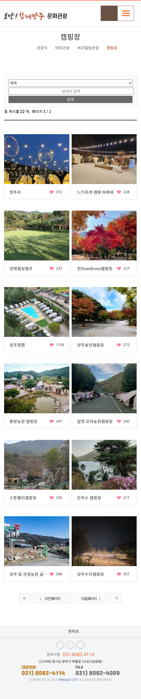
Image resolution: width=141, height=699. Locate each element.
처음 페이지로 (24, 598)
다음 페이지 (92, 599)
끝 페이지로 (116, 598)
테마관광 (62, 48)
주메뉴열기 (125, 13)
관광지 (42, 48)
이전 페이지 (49, 599)
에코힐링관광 (88, 48)
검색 (109, 13)
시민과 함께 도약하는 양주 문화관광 (35, 16)
